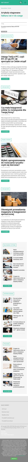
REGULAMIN (4, 433)
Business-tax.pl (5, 412)
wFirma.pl (4, 409)
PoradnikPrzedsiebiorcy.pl (8, 418)
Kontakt (3, 431)
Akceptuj (14, 458)
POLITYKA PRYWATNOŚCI (7, 434)
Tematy (9, 8)
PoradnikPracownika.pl (7, 421)
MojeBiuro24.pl (5, 415)
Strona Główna (4, 8)
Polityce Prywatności (20, 455)
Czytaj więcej (5, 78)
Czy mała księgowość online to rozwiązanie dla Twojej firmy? (13, 110)
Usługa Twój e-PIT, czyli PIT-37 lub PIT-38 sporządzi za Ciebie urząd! (13, 59)
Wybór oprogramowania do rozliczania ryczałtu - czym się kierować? (13, 162)
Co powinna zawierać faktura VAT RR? (10, 26)
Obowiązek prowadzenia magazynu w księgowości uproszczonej (13, 212)
